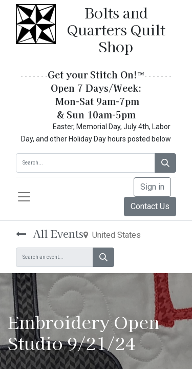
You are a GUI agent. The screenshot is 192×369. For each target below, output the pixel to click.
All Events (49, 233)
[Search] (165, 163)
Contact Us (150, 206)
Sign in (152, 187)
